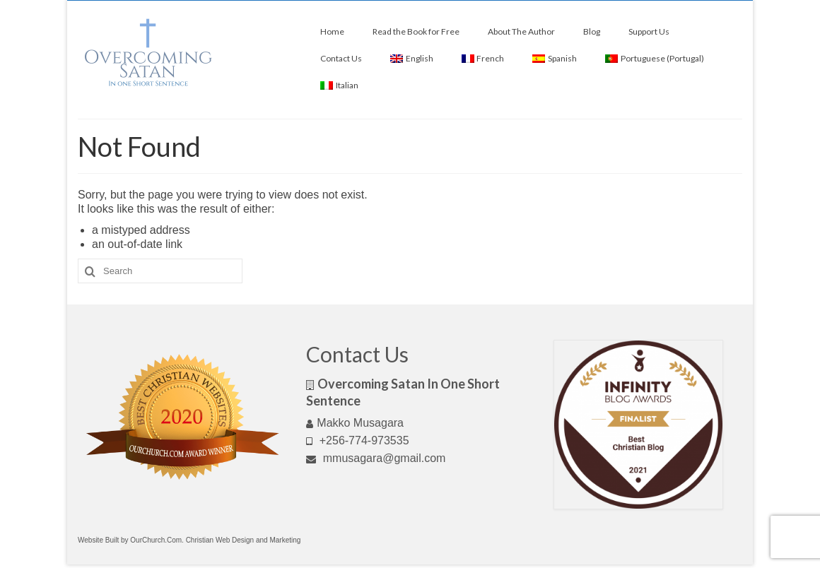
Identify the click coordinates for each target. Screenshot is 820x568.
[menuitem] (411, 58)
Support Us (648, 31)
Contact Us (341, 58)
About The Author (521, 31)
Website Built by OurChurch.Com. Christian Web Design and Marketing (189, 540)
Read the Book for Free (416, 31)
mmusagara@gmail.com (375, 458)
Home (332, 31)
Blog (591, 31)
